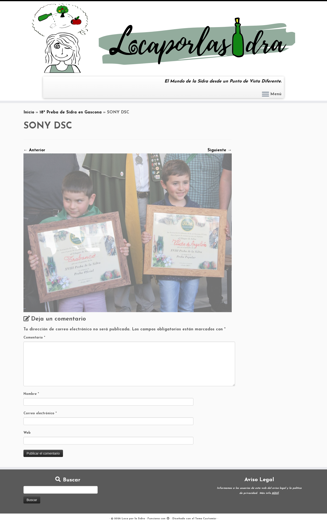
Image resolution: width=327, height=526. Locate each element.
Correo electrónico (40, 413)
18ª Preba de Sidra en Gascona (70, 112)
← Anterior (34, 150)
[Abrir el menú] (265, 94)
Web (27, 433)
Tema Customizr (205, 518)
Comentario (34, 337)
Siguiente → (220, 150)
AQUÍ (275, 493)
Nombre (31, 394)
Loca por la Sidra (133, 518)
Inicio (28, 112)
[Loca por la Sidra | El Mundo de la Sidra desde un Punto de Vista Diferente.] (163, 38)
